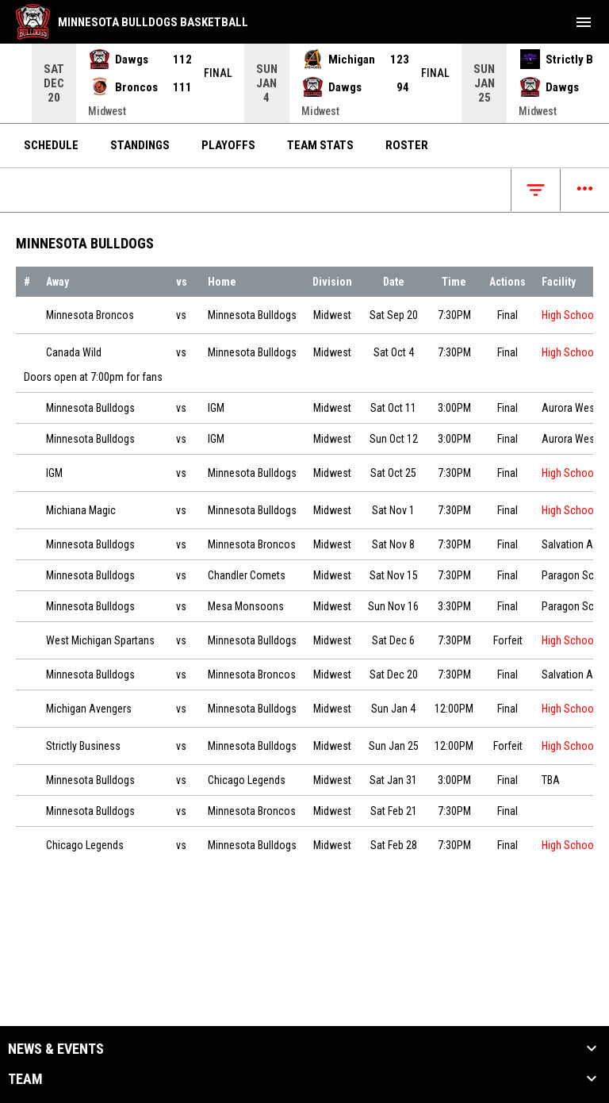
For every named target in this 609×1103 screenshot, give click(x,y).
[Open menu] (585, 190)
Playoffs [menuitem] (228, 145)
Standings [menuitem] (140, 145)
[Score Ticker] (304, 83)
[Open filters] (535, 190)
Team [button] (25, 1079)
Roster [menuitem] (406, 145)
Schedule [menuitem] (51, 145)
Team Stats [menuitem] (320, 145)
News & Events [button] (56, 1049)
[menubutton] (583, 22)
